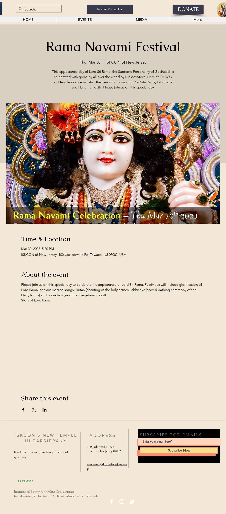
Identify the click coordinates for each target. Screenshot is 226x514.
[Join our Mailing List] (110, 9)
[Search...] (38, 9)
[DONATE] (188, 9)
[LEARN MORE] (25, 481)
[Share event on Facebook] (23, 410)
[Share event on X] (34, 410)
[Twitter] (132, 501)
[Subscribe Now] (179, 450)
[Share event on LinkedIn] (45, 410)
